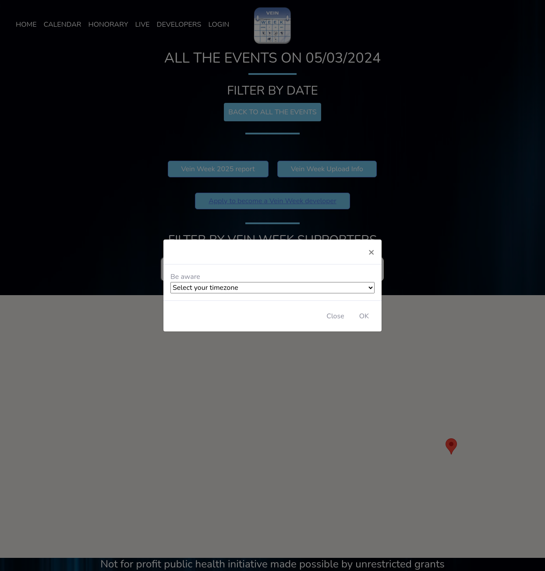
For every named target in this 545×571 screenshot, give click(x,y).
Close (335, 316)
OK (364, 316)
